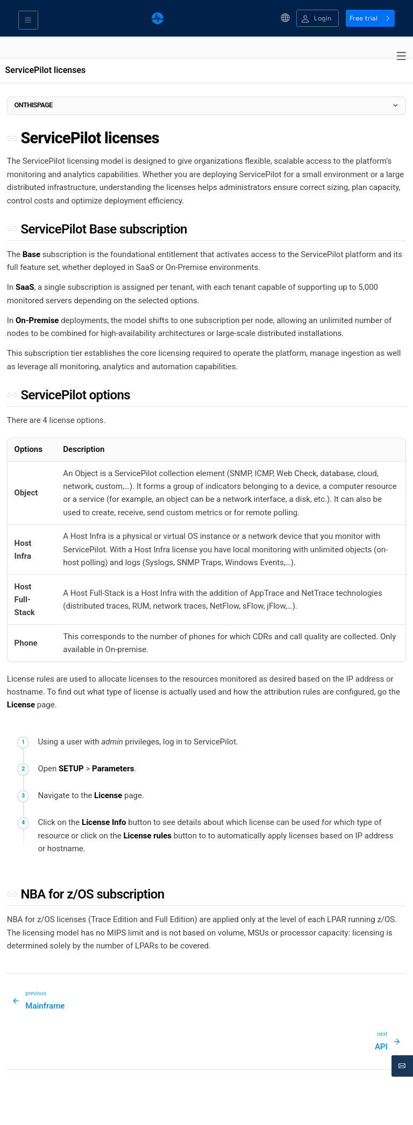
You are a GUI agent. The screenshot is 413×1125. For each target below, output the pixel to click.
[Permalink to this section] (12, 138)
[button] (317, 18)
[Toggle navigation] (28, 20)
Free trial (370, 18)
